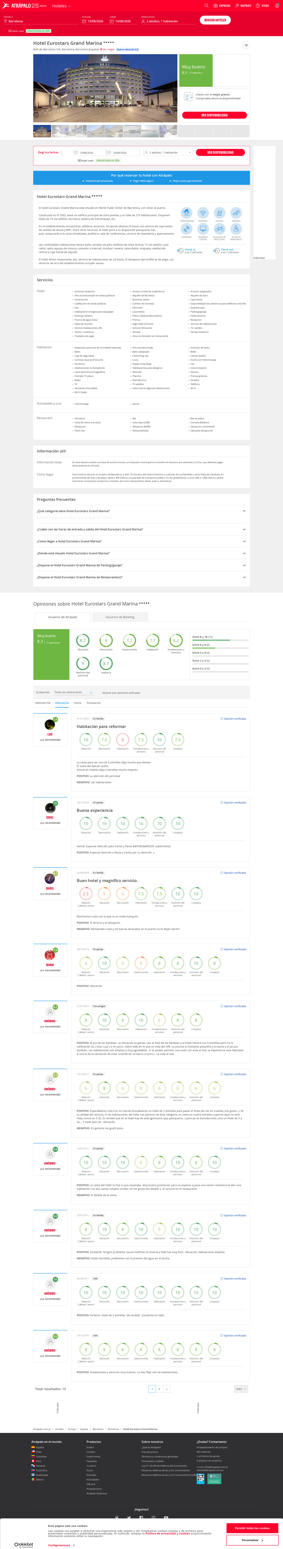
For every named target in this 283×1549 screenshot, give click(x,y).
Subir (241, 1389)
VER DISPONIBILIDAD (214, 115)
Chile (38, 1452)
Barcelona (98, 1429)
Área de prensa (150, 1452)
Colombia (41, 1456)
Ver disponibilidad (220, 152)
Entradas (91, 1475)
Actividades (92, 1479)
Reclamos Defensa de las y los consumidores (166, 1470)
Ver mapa (107, 49)
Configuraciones (59, 1541)
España (84, 1429)
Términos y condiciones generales (160, 1456)
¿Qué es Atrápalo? (151, 1447)
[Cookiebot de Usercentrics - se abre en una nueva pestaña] (24, 1542)
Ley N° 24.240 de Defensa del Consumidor (164, 1465)
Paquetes (91, 1461)
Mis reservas (203, 1451)
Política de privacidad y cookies (167, 1529)
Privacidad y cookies (153, 1461)
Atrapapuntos (94, 1488)
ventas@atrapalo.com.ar (210, 1470)
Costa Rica (41, 1470)
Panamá (40, 1465)
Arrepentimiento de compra (212, 1447)
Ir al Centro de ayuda (208, 1456)
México (40, 1479)
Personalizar (252, 1536)
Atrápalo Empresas (96, 1493)
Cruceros (91, 1465)
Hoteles (59, 1429)
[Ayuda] (262, 6)
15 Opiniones (196, 72)
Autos (89, 1470)
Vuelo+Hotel (93, 1456)
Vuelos (90, 1447)
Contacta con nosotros (209, 1460)
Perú (38, 1461)
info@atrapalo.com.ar (216, 1467)
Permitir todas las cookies (252, 1524)
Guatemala (42, 1475)
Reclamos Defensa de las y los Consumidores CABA (169, 1475)
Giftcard (90, 1484)
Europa (72, 1429)
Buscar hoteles (215, 20)
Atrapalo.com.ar (42, 1429)
